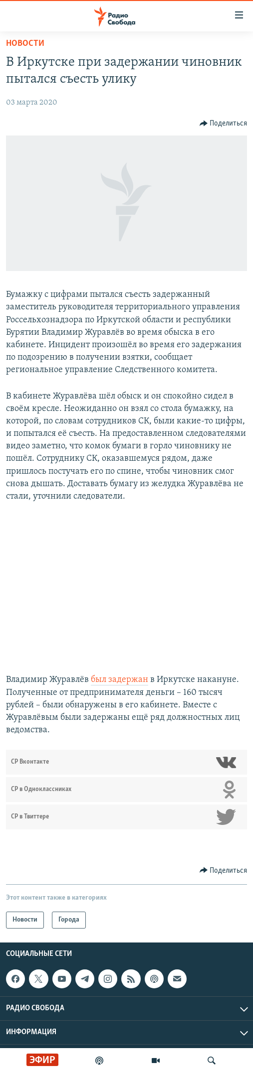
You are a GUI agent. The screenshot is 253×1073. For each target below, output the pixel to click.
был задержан (119, 679)
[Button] (224, 123)
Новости (25, 43)
